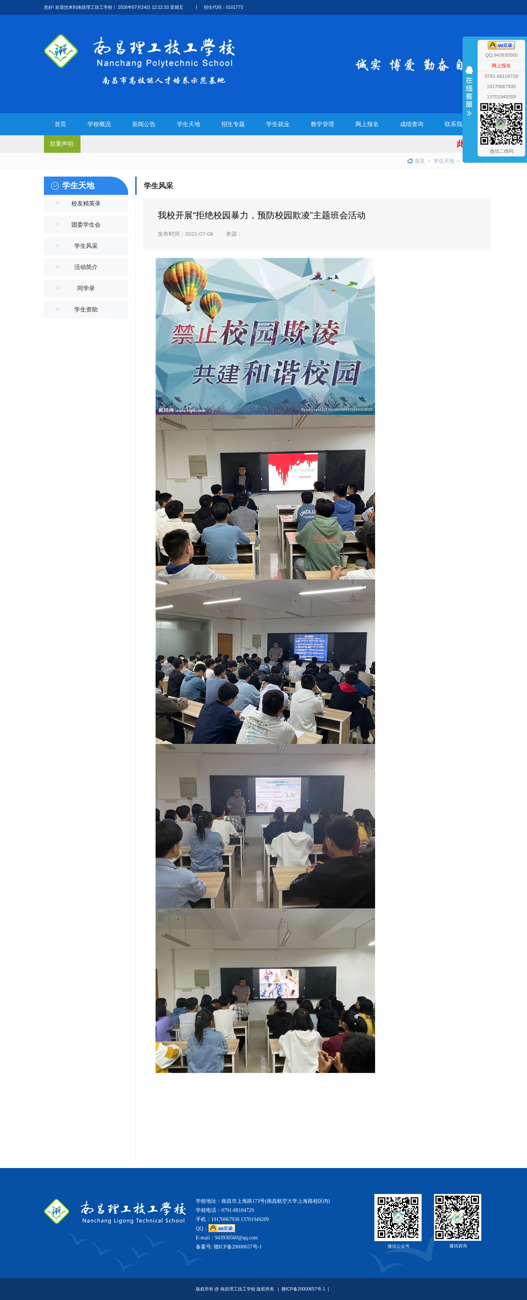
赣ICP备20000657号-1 (238, 1247)
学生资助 (86, 309)
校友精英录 (86, 203)
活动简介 (86, 267)
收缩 (469, 105)
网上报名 (501, 65)
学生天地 (440, 161)
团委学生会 (86, 225)
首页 (420, 161)
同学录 (86, 288)
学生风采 (86, 246)
